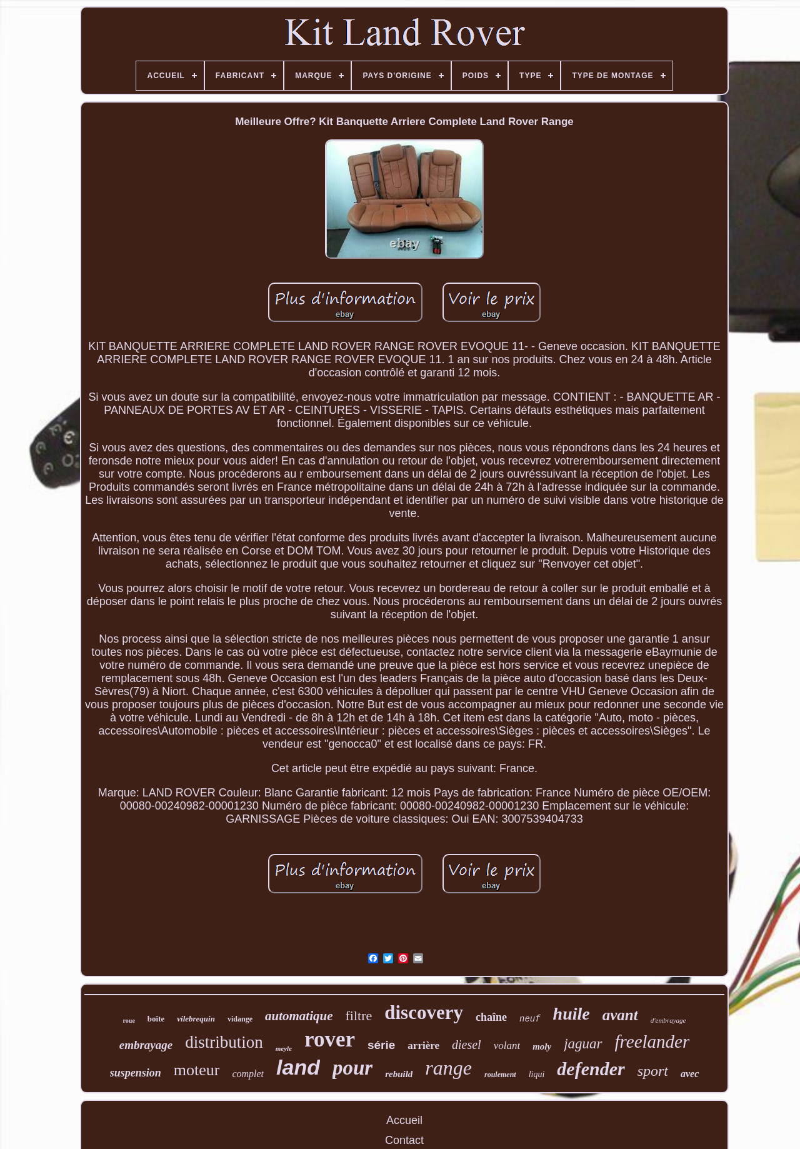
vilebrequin (196, 1018)
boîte (156, 1018)
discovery (423, 1012)
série (381, 1044)
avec (690, 1073)
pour (352, 1067)
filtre (359, 1015)
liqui (537, 1074)
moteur (197, 1070)
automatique (299, 1015)
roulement (500, 1074)
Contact (404, 1140)
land (298, 1067)
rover (329, 1039)
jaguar (583, 1043)
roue (129, 1020)
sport (653, 1071)
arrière (423, 1045)
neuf (530, 1019)
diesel (466, 1044)
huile (571, 1013)
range (448, 1067)
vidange (240, 1019)
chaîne (491, 1017)
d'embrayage (668, 1020)
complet (248, 1073)
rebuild (398, 1074)
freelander (652, 1041)
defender (590, 1068)
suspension (135, 1072)
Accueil (404, 1120)
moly (541, 1046)
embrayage (145, 1044)
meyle (284, 1048)
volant (507, 1045)
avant (620, 1014)
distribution (224, 1042)
